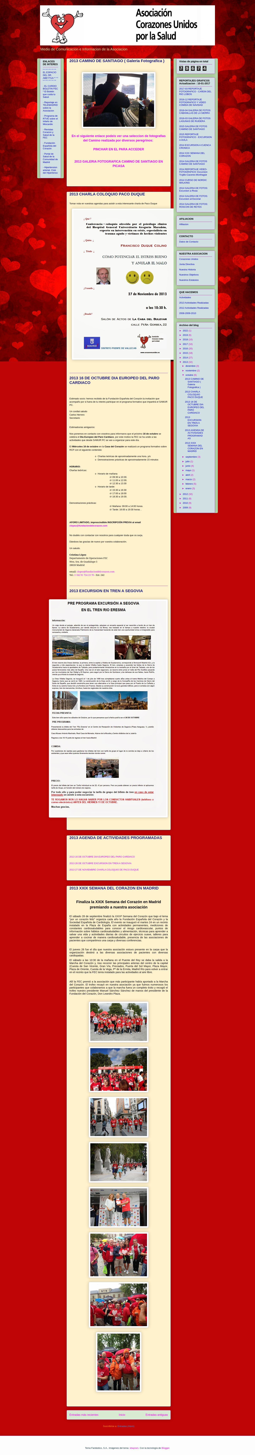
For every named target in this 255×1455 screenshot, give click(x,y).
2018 (186, 339)
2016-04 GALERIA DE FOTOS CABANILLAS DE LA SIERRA (195, 111)
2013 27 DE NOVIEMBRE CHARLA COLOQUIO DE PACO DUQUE (104, 869)
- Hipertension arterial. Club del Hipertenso (50, 170)
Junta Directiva (186, 264)
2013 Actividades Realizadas (194, 302)
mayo (189, 470)
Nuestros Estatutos (189, 280)
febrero (190, 483)
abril (188, 475)
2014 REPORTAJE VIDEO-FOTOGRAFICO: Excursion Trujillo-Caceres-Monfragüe (193, 172)
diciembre (191, 366)
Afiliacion (183, 224)
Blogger (165, 1448)
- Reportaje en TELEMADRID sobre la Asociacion (50, 106)
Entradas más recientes (83, 1414)
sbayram (134, 1448)
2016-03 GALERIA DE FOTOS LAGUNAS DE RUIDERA (195, 119)
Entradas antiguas (157, 1414)
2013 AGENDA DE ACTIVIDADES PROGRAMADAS (115, 838)
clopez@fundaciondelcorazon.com (88, 525)
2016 (186, 348)
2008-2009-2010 (187, 313)
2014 (186, 357)
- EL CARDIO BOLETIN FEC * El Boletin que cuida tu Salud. (50, 91)
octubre (190, 375)
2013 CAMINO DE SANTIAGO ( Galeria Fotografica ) (117, 61)
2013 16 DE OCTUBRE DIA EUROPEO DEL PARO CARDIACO (102, 856)
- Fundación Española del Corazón (49, 146)
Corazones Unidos (188, 259)
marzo (189, 479)
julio (188, 461)
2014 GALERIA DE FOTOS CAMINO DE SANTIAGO (193, 162)
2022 (186, 330)
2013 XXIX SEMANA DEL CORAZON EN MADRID (114, 888)
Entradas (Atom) (126, 1426)
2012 (186, 494)
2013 (186, 362)
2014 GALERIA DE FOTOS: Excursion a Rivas (193, 189)
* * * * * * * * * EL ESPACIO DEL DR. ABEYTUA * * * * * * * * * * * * (50, 75)
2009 (186, 507)
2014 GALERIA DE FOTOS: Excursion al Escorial (193, 197)
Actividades (185, 297)
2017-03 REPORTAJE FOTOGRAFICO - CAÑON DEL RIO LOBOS (195, 91)
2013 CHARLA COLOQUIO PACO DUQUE (107, 194)
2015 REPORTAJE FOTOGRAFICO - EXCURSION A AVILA (195, 137)
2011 (186, 498)
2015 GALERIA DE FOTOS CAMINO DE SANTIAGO (193, 127)
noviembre (191, 370)
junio (188, 466)
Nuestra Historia (187, 269)
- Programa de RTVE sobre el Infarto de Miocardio (50, 119)
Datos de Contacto (188, 241)
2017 (186, 344)
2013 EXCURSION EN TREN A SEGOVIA (106, 591)
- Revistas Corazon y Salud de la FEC (48, 133)
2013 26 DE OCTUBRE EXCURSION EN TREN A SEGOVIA (100, 863)
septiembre (192, 456)
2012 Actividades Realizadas (194, 308)
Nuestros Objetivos (189, 274)
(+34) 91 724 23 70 (84, 575)
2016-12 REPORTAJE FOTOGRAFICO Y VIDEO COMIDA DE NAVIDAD (192, 102)
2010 (186, 503)
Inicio (122, 1414)
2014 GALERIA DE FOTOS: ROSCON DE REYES (193, 205)
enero (189, 488)
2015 (186, 353)
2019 (186, 335)
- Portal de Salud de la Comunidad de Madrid (50, 157)
